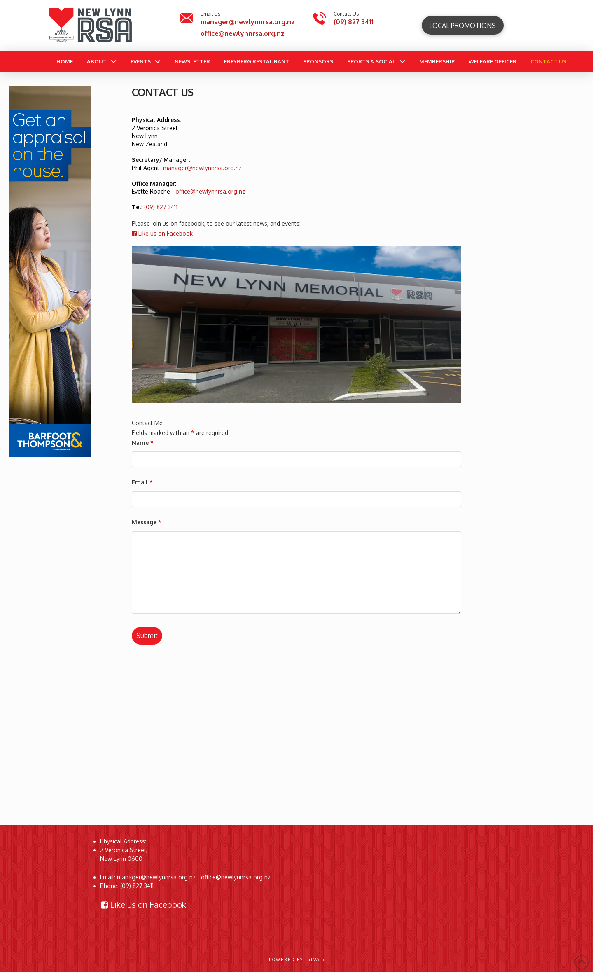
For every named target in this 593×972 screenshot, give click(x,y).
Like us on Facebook (162, 233)
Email (142, 482)
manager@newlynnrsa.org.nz (248, 22)
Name (143, 442)
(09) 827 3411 (354, 22)
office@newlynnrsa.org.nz (243, 33)
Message (146, 522)
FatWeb (315, 959)
